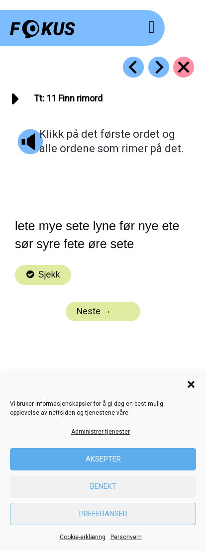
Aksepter (103, 459)
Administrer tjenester (100, 431)
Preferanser (103, 513)
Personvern (126, 537)
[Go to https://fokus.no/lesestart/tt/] (183, 67)
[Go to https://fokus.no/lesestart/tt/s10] (133, 67)
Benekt (103, 486)
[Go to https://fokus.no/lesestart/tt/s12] (158, 67)
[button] (191, 384)
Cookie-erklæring (82, 537)
